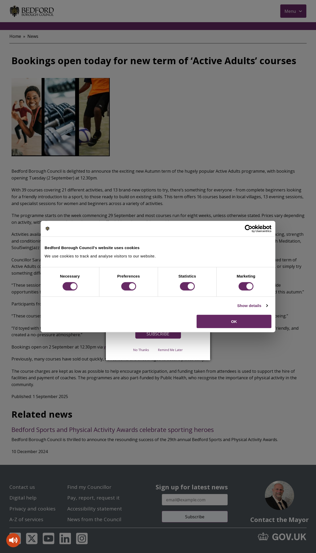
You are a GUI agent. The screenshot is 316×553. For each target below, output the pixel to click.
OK (234, 321)
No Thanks (141, 350)
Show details (249, 305)
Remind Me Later (170, 350)
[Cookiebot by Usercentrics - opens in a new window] (248, 229)
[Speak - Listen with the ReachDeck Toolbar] (13, 540)
